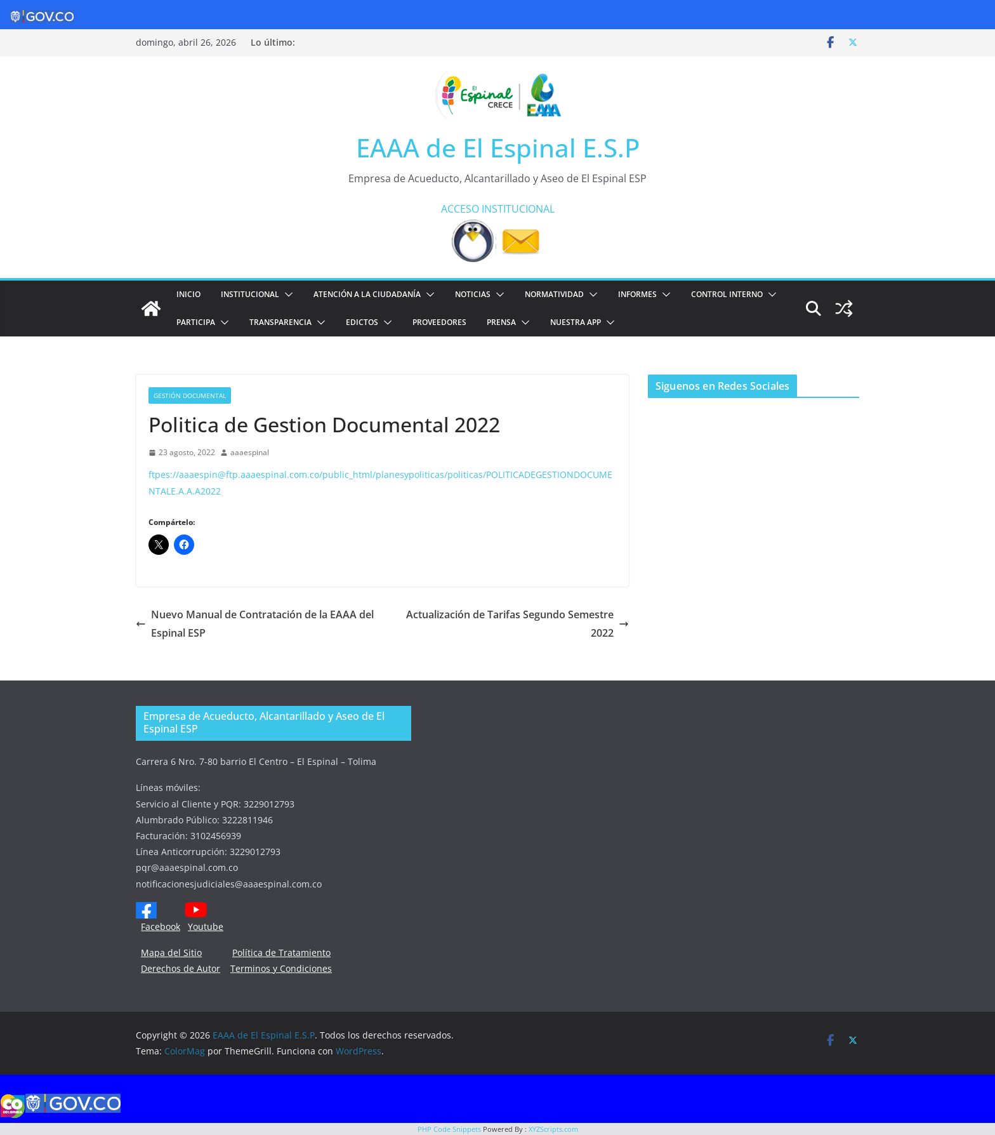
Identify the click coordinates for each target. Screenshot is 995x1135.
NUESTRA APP (575, 322)
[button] (286, 294)
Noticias (473, 294)
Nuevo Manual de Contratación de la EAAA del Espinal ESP (255, 623)
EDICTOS (362, 322)
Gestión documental (190, 395)
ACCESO (460, 209)
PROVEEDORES (439, 322)
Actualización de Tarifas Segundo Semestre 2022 (517, 623)
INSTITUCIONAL (518, 209)
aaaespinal (249, 452)
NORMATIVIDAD (554, 294)
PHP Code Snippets (449, 1129)
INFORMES (637, 294)
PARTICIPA (195, 322)
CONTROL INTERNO (727, 294)
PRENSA (501, 322)
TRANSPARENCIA (280, 322)
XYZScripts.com (553, 1129)
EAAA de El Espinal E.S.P (498, 147)
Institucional (250, 294)
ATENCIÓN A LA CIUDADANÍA (367, 294)
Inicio (188, 294)
